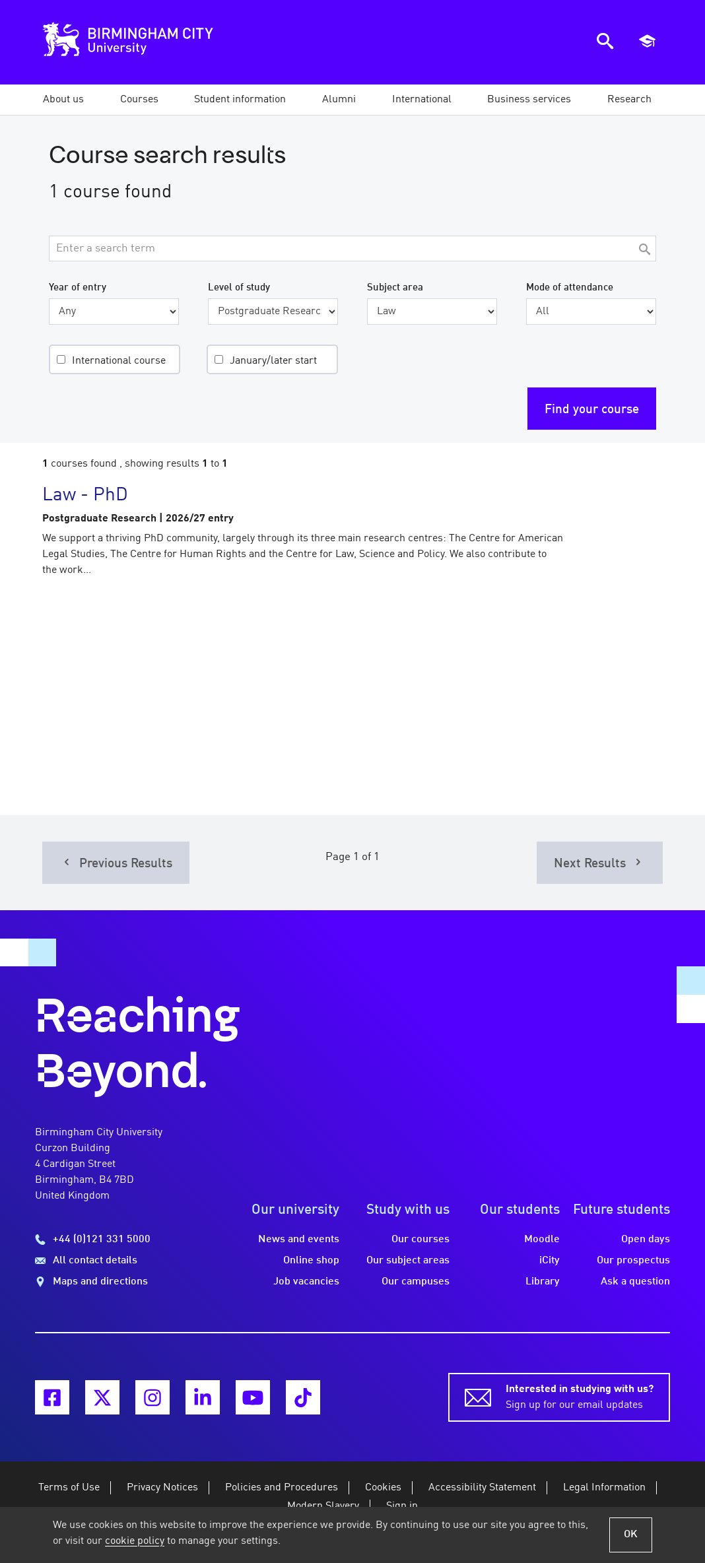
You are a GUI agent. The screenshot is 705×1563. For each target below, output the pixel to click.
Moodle (542, 1239)
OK (631, 1534)
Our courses (420, 1239)
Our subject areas (408, 1260)
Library (542, 1282)
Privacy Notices (162, 1487)
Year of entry (77, 287)
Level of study (239, 287)
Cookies (383, 1487)
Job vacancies (306, 1282)
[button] (63, 99)
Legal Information (604, 1487)
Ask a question (635, 1282)
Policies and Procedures (281, 1487)
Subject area (395, 287)
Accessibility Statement (482, 1487)
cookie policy (134, 1541)
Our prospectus (633, 1260)
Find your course (592, 409)
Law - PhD (85, 495)
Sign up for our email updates (580, 1396)
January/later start (273, 361)
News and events (298, 1239)
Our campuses (416, 1282)
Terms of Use (69, 1487)
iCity (549, 1260)
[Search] (644, 250)
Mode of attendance (569, 287)
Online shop (311, 1260)
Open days (645, 1239)
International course (119, 361)
